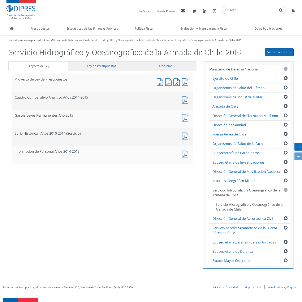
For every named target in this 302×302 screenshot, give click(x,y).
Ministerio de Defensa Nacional (70, 40)
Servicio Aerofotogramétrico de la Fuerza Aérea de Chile (244, 230)
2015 (239, 40)
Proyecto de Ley (38, 66)
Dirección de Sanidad (229, 125)
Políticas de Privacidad (225, 287)
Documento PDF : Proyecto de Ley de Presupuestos (186, 81)
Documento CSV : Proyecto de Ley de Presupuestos (169, 81)
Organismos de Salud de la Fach (237, 143)
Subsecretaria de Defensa (232, 251)
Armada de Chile (225, 106)
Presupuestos (40, 28)
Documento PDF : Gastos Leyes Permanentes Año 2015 (186, 117)
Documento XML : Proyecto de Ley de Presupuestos (161, 81)
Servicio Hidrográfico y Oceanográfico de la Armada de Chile (126, 40)
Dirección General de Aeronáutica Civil (242, 218)
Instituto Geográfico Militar (233, 180)
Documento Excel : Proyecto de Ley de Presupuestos (177, 81)
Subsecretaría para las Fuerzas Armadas (244, 242)
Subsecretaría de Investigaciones (238, 162)
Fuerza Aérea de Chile (229, 134)
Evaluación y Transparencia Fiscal (204, 28)
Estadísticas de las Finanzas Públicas (92, 28)
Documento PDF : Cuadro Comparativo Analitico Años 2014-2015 (186, 99)
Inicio (11, 40)
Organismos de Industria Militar (237, 97)
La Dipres (144, 11)
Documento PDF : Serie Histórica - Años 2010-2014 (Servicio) (186, 136)
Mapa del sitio (253, 287)
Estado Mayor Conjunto (231, 260)
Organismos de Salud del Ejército (238, 88)
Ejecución (166, 66)
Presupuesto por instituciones (33, 40)
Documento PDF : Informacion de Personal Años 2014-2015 (186, 154)
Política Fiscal (144, 28)
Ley (101, 66)
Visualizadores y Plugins (282, 287)
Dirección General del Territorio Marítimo (245, 115)
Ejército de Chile (225, 78)
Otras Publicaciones (268, 28)
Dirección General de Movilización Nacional (246, 171)
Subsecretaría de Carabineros (236, 153)
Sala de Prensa (166, 11)
